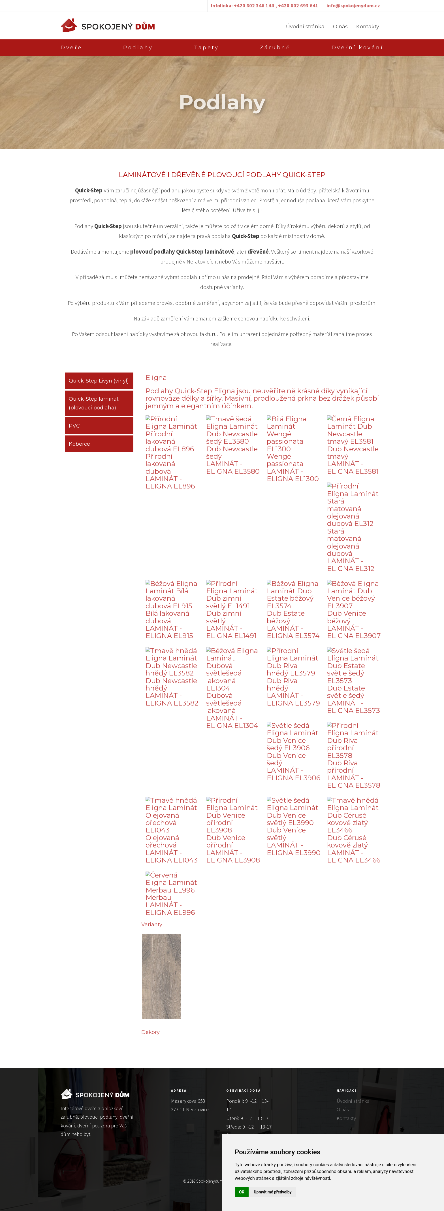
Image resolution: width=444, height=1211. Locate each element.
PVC (74, 429)
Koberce (79, 447)
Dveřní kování (358, 47)
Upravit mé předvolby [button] (272, 1192)
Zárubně (275, 47)
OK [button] (241, 1192)
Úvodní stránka (305, 27)
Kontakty (367, 27)
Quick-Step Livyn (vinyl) (99, 384)
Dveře (71, 47)
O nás (340, 27)
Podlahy (138, 47)
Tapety (206, 47)
